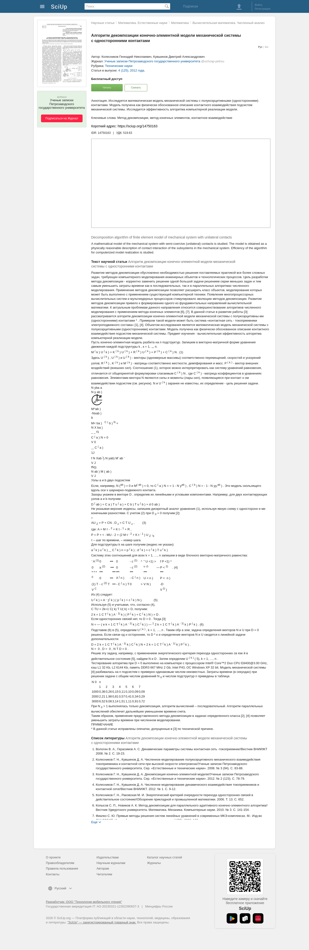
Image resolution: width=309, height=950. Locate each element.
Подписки (190, 6)
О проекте (53, 857)
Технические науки (118, 66)
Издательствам (108, 857)
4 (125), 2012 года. (131, 70)
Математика (180, 23)
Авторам (103, 868)
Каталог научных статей (164, 857)
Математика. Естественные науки (142, 23)
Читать (107, 87)
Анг (267, 47)
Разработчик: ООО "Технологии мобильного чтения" (84, 902)
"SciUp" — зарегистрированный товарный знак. (101, 922)
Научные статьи (102, 23)
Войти (258, 4)
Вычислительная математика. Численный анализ (229, 23)
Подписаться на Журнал (61, 118)
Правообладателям (60, 863)
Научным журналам (111, 863)
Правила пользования (62, 868)
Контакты (52, 874)
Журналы (154, 863)
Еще (94, 821)
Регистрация (262, 8)
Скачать (136, 87)
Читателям (104, 874)
